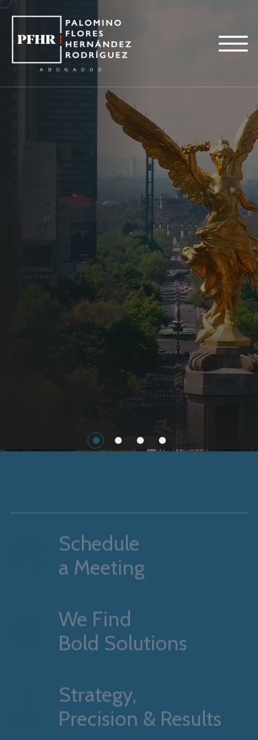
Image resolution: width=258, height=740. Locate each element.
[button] (96, 440)
